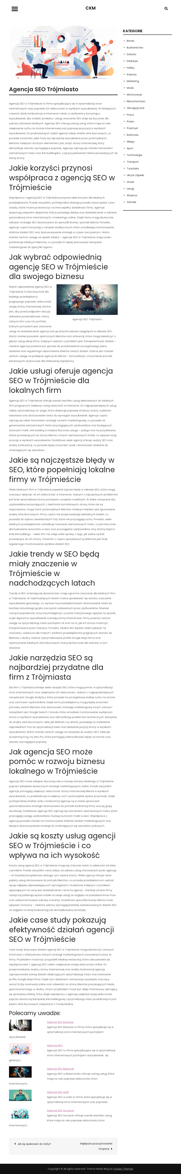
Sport (130, 148)
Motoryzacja (134, 94)
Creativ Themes (123, 1169)
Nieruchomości (136, 101)
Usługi (130, 188)
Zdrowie (131, 202)
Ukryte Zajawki (135, 175)
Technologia (134, 155)
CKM (91, 8)
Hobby (131, 67)
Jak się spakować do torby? (34, 1144)
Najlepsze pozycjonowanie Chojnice (96, 1146)
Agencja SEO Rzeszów (60, 1022)
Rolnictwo (133, 135)
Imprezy (132, 74)
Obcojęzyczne (135, 108)
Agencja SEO (55, 1045)
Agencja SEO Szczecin (60, 1110)
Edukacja (132, 61)
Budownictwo (135, 47)
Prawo (130, 121)
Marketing (133, 81)
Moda (130, 88)
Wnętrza (132, 195)
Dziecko (131, 54)
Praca (130, 115)
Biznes (130, 41)
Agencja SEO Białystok (60, 1069)
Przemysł (132, 128)
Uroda (130, 182)
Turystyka (133, 168)
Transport (133, 162)
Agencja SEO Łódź (58, 1092)
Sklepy (131, 141)
